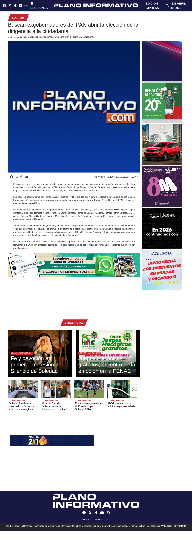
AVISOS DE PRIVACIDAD (173, 526)
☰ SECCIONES (39, 6)
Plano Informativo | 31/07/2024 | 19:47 (115, 176)
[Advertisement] (74, 297)
